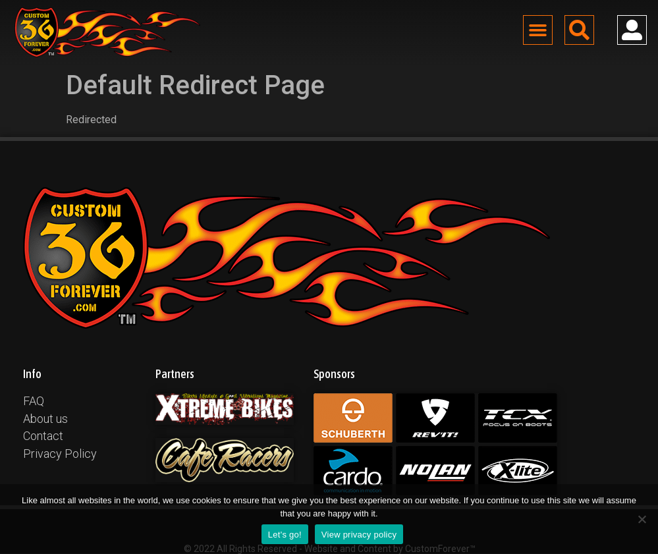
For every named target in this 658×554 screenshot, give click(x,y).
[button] (538, 30)
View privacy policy (359, 535)
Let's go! (285, 535)
